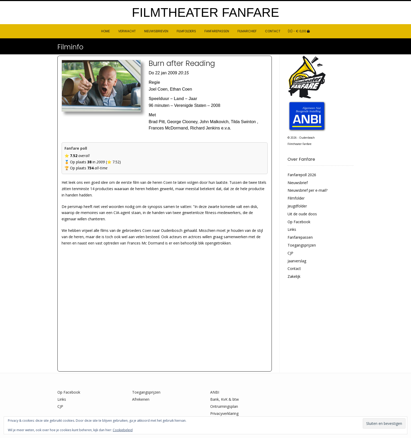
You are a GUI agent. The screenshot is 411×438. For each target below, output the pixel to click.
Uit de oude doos (302, 213)
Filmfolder (296, 198)
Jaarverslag (297, 260)
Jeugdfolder (297, 206)
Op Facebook (299, 221)
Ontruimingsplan (224, 406)
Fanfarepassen (216, 31)
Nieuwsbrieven (156, 31)
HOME (105, 31)
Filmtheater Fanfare (205, 12)
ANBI (214, 392)
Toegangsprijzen (302, 245)
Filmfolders (186, 31)
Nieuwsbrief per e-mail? (307, 190)
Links (292, 229)
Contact (272, 31)
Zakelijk (294, 276)
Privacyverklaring (224, 413)
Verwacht (127, 31)
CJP (290, 253)
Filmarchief (247, 31)
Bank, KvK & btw (224, 399)
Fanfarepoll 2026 (302, 174)
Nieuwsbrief (298, 182)
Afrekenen (140, 399)
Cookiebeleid (123, 430)
